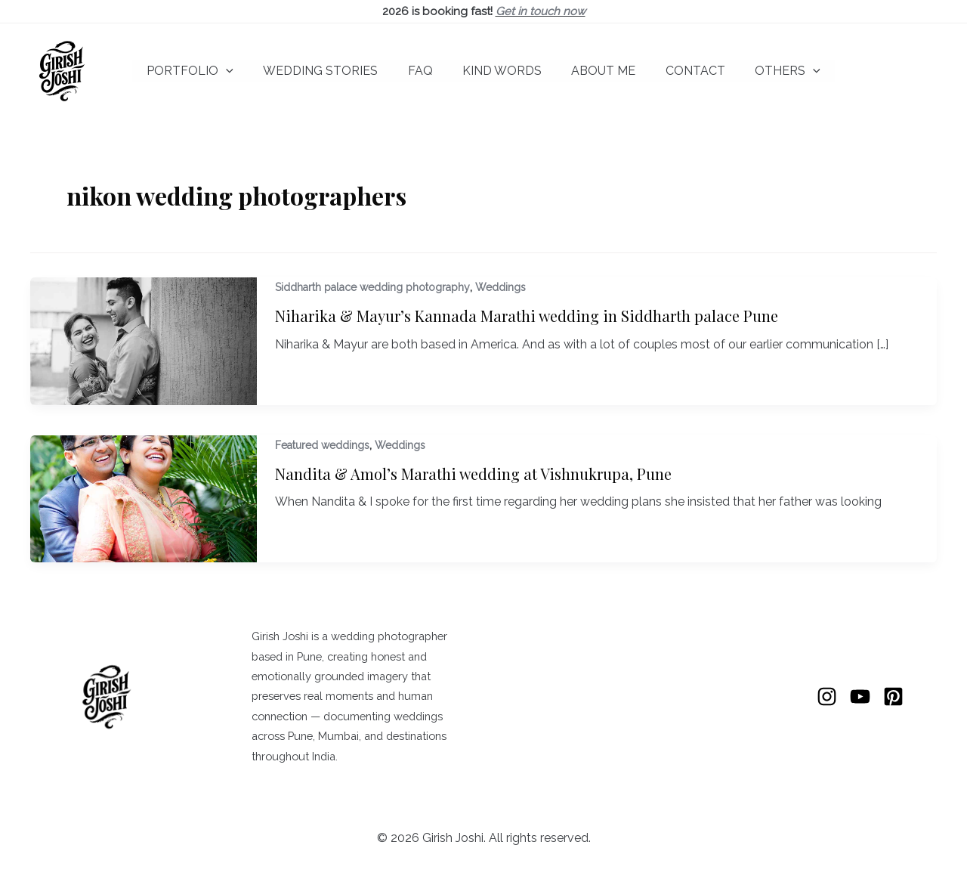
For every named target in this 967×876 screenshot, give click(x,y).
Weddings (500, 287)
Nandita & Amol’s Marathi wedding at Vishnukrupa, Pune (473, 473)
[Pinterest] (893, 696)
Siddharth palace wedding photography (372, 287)
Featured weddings (322, 445)
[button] (242, 71)
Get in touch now (540, 11)
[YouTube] (860, 696)
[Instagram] (826, 696)
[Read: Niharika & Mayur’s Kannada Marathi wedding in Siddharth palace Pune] (143, 340)
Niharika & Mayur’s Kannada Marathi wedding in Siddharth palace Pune (526, 315)
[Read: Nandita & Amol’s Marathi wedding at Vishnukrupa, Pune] (143, 498)
